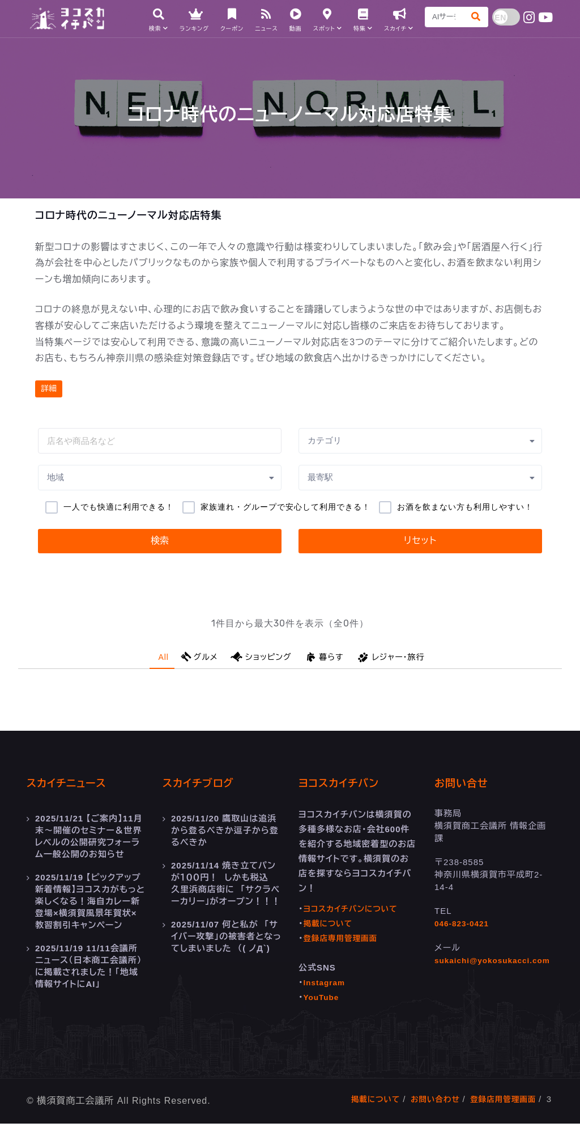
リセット (420, 540)
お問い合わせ (426, 1102)
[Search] (440, 20)
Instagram (326, 985)
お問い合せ (467, 786)
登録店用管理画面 (499, 1102)
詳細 (49, 388)
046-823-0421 (464, 926)
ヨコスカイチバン (347, 786)
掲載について (331, 926)
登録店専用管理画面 (344, 941)
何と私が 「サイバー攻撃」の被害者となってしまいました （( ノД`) (226, 935)
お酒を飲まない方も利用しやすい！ (465, 506)
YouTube (323, 1000)
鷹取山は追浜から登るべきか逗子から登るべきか (225, 833)
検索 (160, 540)
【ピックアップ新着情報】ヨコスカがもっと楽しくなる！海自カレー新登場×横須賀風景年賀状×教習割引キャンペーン (90, 901)
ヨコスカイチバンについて (355, 912)
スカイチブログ (206, 786)
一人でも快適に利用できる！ (118, 506)
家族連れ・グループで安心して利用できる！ (285, 506)
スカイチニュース (75, 786)
